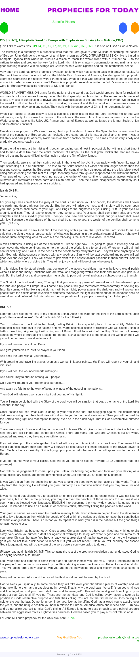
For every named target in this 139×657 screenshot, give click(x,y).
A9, (64, 46)
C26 (90, 46)
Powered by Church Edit (69, 654)
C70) (71, 618)
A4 (39, 46)
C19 (34, 46)
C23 (83, 46)
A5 (44, 46)
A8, (60, 46)
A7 (54, 46)
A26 (76, 46)
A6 (49, 46)
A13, (70, 46)
